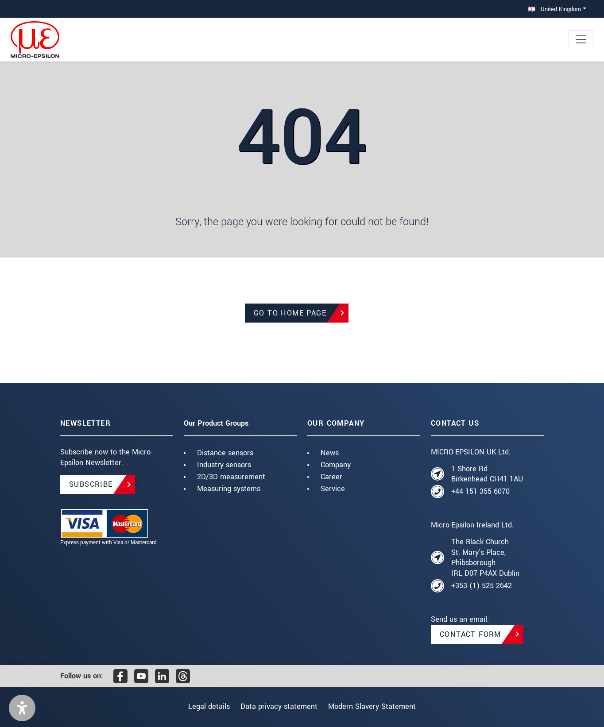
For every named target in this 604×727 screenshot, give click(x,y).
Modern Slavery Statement (378, 706)
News (330, 453)
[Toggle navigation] (581, 39)
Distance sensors (225, 453)
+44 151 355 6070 (480, 491)
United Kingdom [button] (554, 9)
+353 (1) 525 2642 (481, 586)
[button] (22, 708)
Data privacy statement (278, 706)
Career (331, 476)
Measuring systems (228, 488)
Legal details (203, 706)
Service (333, 488)
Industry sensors (224, 464)
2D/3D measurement (231, 476)
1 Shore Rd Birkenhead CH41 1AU (487, 474)
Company (336, 464)
